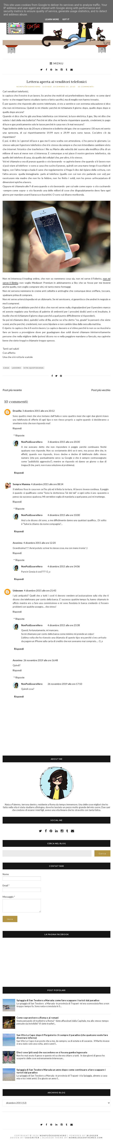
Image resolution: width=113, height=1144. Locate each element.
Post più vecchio (100, 390)
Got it (65, 19)
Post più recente (12, 390)
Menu (56, 63)
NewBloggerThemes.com (86, 1138)
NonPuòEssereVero (31, 441)
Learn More (52, 19)
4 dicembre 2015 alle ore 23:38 (64, 625)
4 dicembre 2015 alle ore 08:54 (47, 484)
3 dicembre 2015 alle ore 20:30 (64, 441)
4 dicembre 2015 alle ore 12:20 (39, 542)
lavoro (16, 368)
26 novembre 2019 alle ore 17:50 (65, 684)
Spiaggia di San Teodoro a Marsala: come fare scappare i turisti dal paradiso (58, 1000)
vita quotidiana (34, 368)
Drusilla (17, 410)
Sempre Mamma (21, 484)
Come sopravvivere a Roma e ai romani (38, 1017)
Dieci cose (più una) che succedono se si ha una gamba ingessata (52, 1052)
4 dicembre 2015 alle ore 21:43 (40, 590)
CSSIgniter (32, 1138)
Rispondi (17, 428)
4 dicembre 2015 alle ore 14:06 (64, 566)
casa (6, 368)
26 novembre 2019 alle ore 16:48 (40, 660)
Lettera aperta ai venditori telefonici (57, 81)
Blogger (92, 1135)
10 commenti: (86, 87)
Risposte (19, 435)
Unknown (18, 590)
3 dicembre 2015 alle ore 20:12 (38, 410)
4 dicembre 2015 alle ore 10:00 (64, 515)
